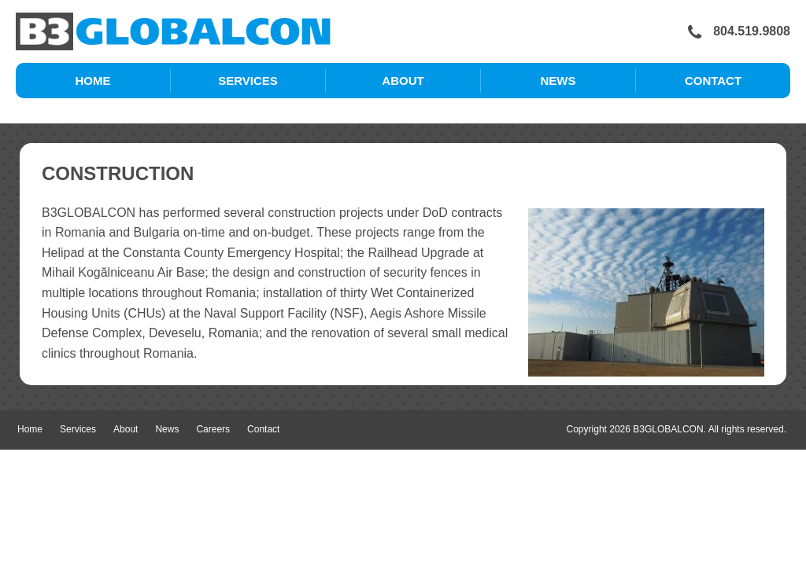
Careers (213, 429)
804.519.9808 (739, 32)
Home (93, 80)
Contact (713, 80)
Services (248, 80)
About (402, 80)
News (558, 80)
